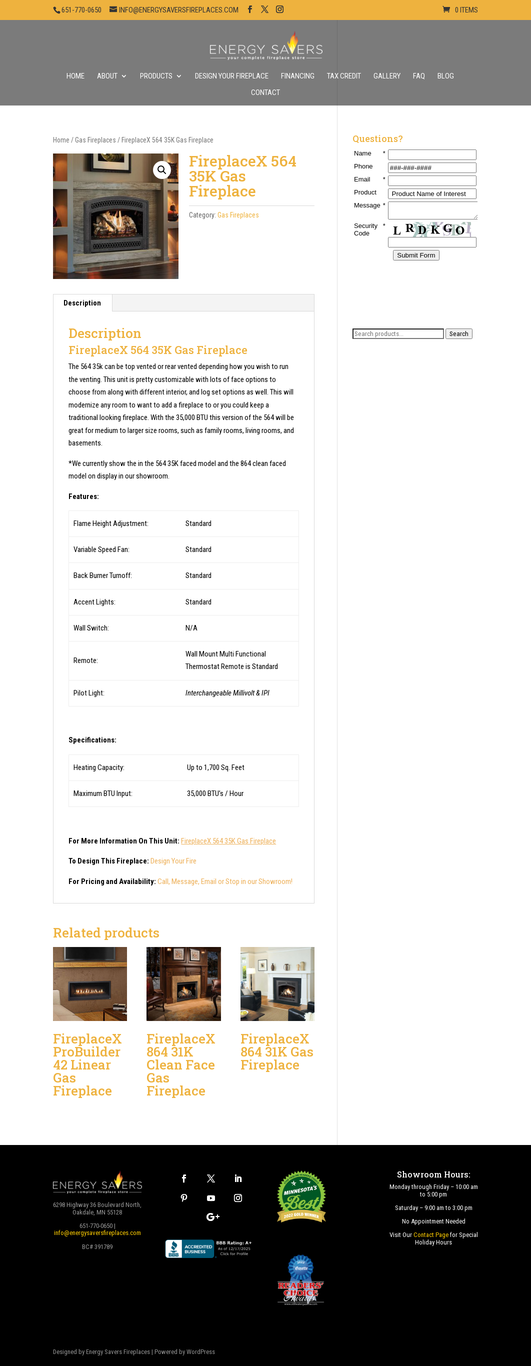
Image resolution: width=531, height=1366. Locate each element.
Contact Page (431, 1234)
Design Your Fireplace (231, 76)
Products (156, 76)
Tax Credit (344, 76)
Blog (446, 76)
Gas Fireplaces (95, 140)
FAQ (419, 76)
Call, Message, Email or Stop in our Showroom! (225, 881)
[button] (162, 170)
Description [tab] (82, 303)
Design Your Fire (173, 861)
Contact (265, 93)
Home (75, 76)
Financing (297, 76)
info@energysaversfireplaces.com (97, 1232)
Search (459, 334)
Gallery (387, 76)
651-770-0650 (82, 10)
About (107, 76)
